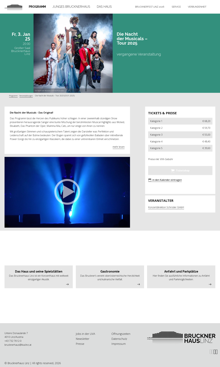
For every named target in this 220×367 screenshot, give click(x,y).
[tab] (37, 6)
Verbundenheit (197, 6)
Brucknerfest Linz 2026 (149, 6)
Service (176, 6)
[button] (67, 192)
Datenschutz (119, 339)
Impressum (118, 344)
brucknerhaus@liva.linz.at (18, 344)
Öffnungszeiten (120, 334)
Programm (37, 6)
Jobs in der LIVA (85, 334)
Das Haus (104, 6)
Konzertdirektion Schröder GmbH (166, 207)
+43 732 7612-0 (13, 341)
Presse (80, 344)
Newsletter (82, 339)
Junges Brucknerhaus (71, 6)
